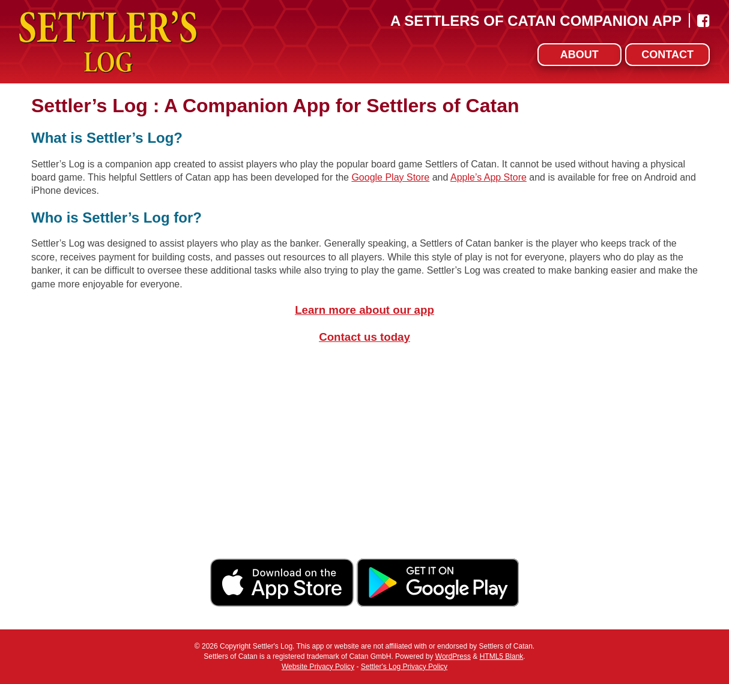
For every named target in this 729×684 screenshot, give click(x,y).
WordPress (453, 656)
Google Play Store (390, 177)
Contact (667, 55)
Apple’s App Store (488, 177)
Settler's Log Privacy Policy (404, 666)
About (579, 55)
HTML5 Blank (502, 656)
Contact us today (364, 337)
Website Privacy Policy (318, 666)
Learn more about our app (364, 310)
